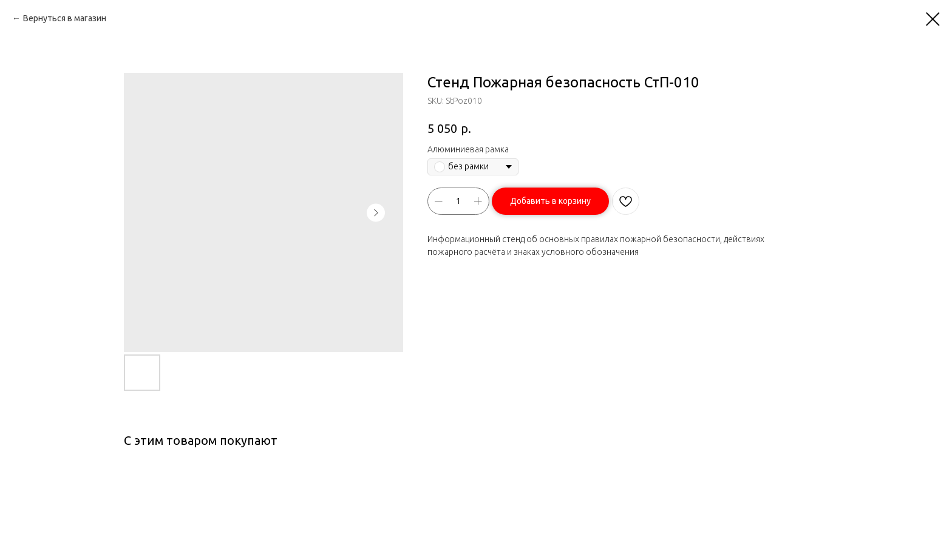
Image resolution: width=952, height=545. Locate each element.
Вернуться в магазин (64, 18)
